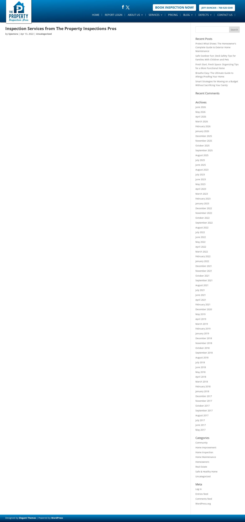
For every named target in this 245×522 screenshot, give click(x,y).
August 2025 (201, 155)
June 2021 (200, 294)
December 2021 (203, 266)
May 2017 (200, 429)
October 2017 (202, 405)
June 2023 (200, 179)
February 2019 (202, 328)
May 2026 (200, 111)
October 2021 (202, 275)
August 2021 (201, 285)
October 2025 (202, 145)
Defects (203, 15)
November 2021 (203, 270)
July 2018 (200, 362)
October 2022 (202, 217)
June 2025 (200, 164)
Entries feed (201, 493)
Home (95, 15)
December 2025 (203, 136)
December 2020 (203, 309)
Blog (186, 15)
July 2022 (200, 232)
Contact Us (224, 15)
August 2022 (201, 227)
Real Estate (201, 466)
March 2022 (201, 251)
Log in (198, 489)
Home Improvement (205, 447)
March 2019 (201, 323)
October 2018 (202, 347)
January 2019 (202, 333)
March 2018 (201, 381)
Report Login (113, 15)
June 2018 (200, 367)
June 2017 (200, 424)
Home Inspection (204, 452)
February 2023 (202, 198)
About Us (134, 15)
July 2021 (200, 290)
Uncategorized (44, 33)
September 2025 (204, 150)
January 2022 (202, 261)
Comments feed (203, 498)
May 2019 (200, 314)
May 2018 (200, 372)
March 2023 (201, 193)
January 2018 (202, 391)
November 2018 (203, 343)
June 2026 (200, 107)
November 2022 (203, 212)
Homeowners (202, 461)
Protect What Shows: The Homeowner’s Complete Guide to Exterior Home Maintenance (215, 47)
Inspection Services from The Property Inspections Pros (60, 28)
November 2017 (203, 400)
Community (201, 442)
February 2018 (202, 386)
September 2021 (204, 280)
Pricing (173, 15)
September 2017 (204, 410)
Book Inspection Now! (174, 7)
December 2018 (203, 338)
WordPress (57, 517)
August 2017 (201, 415)
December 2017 (203, 396)
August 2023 (201, 169)
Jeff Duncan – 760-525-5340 (217, 7)
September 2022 (204, 222)
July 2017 (200, 420)
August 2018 (201, 357)
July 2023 (200, 174)
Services (154, 15)
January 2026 (202, 131)
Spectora (13, 33)
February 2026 (202, 126)
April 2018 (200, 376)
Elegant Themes (27, 517)
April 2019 (200, 319)
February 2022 (202, 256)
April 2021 (200, 299)
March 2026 (201, 121)
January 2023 (202, 203)
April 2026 (200, 116)
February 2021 (202, 304)
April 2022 (200, 246)
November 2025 (203, 140)
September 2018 (204, 352)
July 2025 (200, 160)
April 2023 (200, 188)
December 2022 (203, 208)
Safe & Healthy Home (206, 471)
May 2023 (200, 184)
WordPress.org (203, 503)
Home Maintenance (205, 457)
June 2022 (200, 237)
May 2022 (200, 241)
